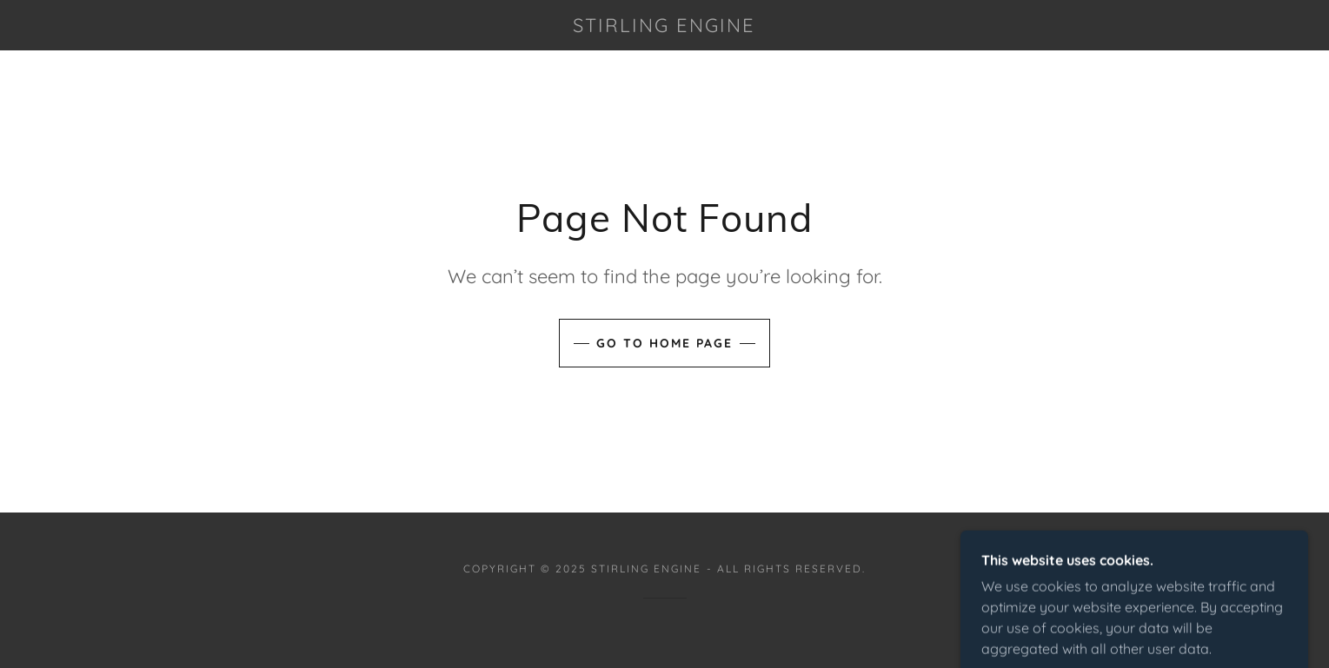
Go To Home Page (664, 343)
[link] (665, 27)
